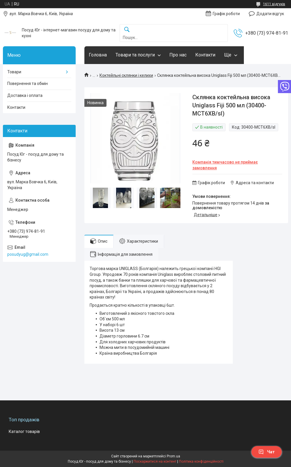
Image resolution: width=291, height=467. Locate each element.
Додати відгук (270, 13)
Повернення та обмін (27, 83)
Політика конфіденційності (201, 461)
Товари (14, 72)
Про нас (178, 55)
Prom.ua (173, 456)
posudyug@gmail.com (27, 254)
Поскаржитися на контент (155, 461)
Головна (98, 55)
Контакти (205, 55)
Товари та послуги (135, 55)
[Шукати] (127, 29)
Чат (266, 451)
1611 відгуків (274, 4)
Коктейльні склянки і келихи (126, 75)
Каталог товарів (24, 431)
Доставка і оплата (24, 95)
